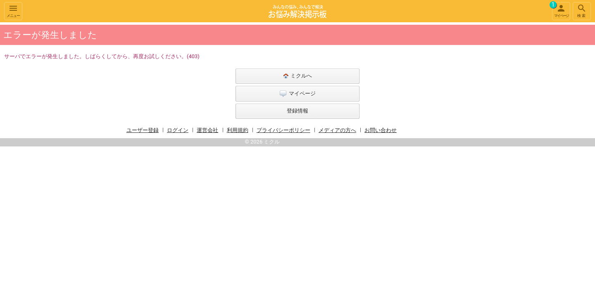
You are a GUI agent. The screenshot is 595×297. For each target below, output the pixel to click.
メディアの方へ (337, 130)
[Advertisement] (479, 146)
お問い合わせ (380, 130)
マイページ (560, 10)
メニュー (13, 10)
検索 (582, 10)
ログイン (177, 130)
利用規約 (237, 130)
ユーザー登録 (142, 130)
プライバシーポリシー (283, 130)
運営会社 (207, 130)
